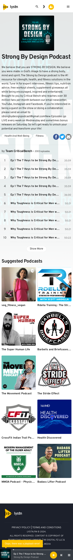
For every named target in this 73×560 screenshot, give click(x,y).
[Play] (53, 555)
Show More (36, 248)
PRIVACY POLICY (21, 527)
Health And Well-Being (16, 136)
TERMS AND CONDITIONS (46, 527)
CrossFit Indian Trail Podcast (20, 438)
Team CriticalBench (18, 151)
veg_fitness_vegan (13, 305)
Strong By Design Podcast (26, 557)
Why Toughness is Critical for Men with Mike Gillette (36, 203)
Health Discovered (49, 438)
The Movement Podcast (17, 393)
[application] (36, 555)
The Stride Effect (48, 393)
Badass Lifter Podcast (51, 482)
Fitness (40, 136)
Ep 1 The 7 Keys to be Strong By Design (34, 554)
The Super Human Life (16, 349)
